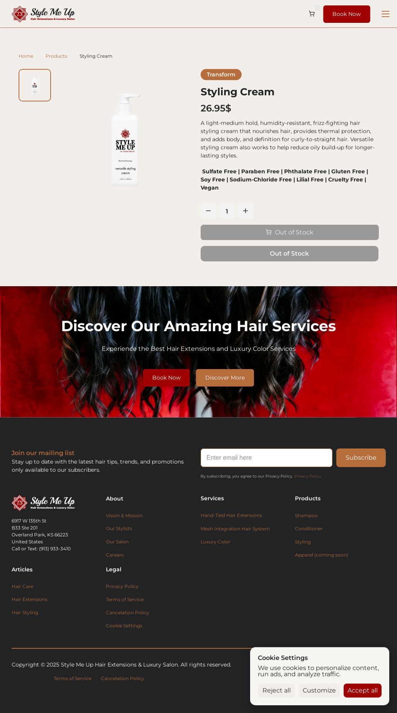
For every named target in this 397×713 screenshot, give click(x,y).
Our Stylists (119, 528)
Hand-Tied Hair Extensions (231, 526)
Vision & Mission (124, 514)
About (114, 497)
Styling (303, 541)
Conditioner (309, 528)
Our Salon (117, 541)
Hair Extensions (30, 598)
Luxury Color (215, 552)
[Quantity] (227, 211)
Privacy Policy (306, 476)
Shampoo (306, 515)
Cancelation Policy (127, 622)
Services (212, 506)
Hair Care (22, 585)
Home (26, 56)
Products (56, 56)
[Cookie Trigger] (124, 637)
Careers (115, 554)
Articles (22, 568)
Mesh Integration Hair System (235, 538)
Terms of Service (125, 608)
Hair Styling (25, 612)
